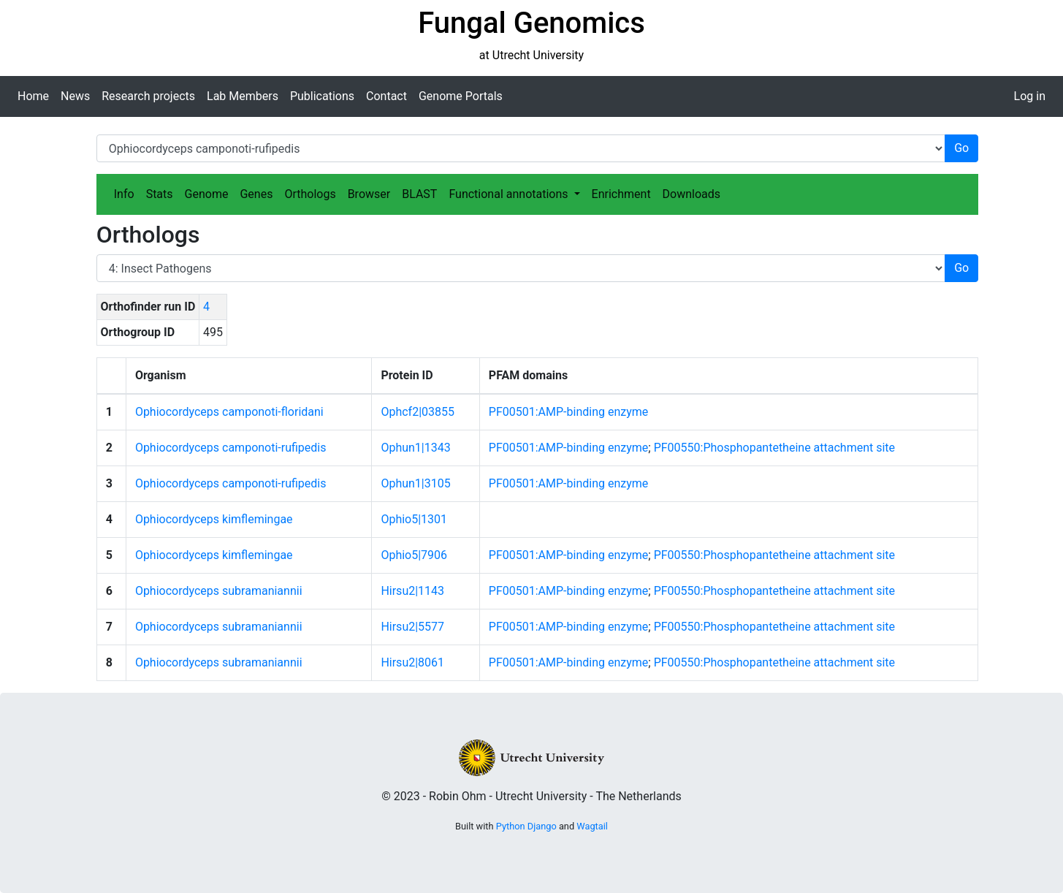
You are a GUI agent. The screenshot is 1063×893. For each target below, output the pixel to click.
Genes (256, 194)
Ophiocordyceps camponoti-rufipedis (231, 448)
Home (33, 96)
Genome (207, 194)
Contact (386, 96)
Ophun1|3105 (415, 483)
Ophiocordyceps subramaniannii (218, 591)
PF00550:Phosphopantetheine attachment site (774, 448)
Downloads (691, 194)
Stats (159, 194)
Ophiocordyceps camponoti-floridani (229, 412)
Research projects (148, 96)
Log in (1029, 96)
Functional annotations (510, 194)
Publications (322, 96)
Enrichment (621, 194)
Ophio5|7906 (414, 555)
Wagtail (592, 826)
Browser (369, 194)
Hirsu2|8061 (412, 662)
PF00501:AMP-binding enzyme (568, 412)
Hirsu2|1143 (412, 591)
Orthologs (309, 194)
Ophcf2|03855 (417, 412)
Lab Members (242, 96)
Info (124, 194)
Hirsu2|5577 (412, 627)
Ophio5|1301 (414, 519)
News (75, 96)
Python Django (526, 826)
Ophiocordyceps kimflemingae (214, 519)
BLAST (419, 194)
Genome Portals (461, 96)
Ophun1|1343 (415, 448)
